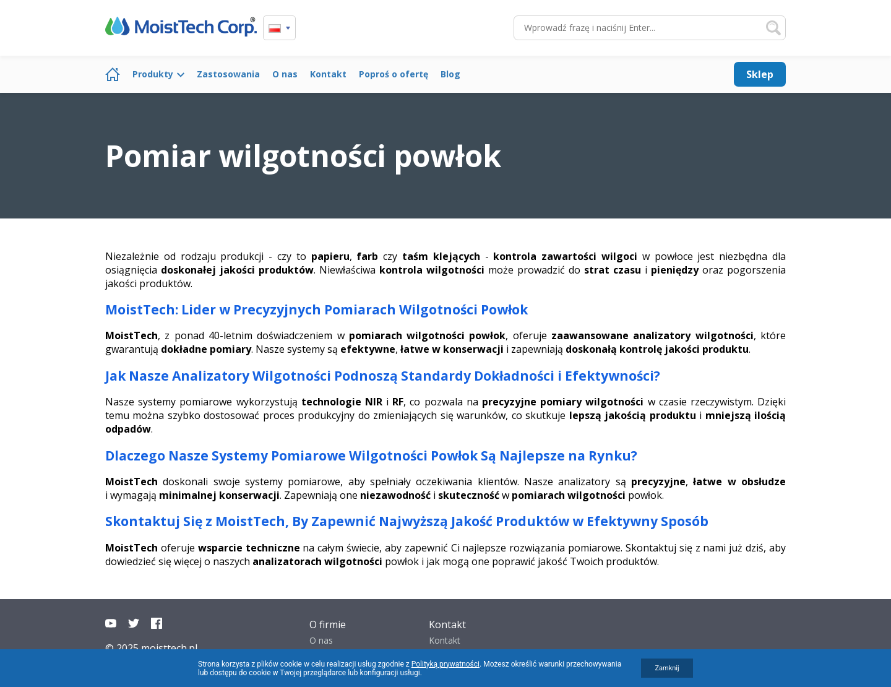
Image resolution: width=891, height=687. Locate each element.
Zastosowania (228, 74)
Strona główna (112, 74)
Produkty (152, 74)
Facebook (156, 623)
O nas (285, 74)
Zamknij (667, 668)
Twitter (133, 623)
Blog (450, 74)
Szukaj (773, 27)
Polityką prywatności (445, 664)
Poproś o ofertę (393, 74)
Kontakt (328, 74)
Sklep (759, 74)
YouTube (110, 623)
